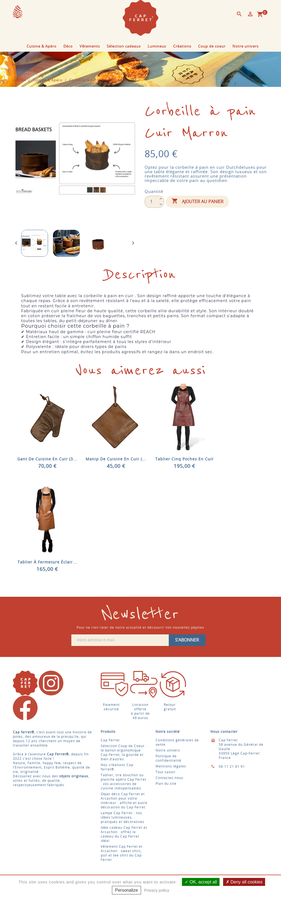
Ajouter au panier (197, 201)
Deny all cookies (244, 882)
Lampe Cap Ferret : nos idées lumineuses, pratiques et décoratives (122, 817)
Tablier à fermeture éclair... (47, 562)
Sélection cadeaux (124, 46)
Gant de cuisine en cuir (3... (47, 459)
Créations (182, 46)
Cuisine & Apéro (42, 46)
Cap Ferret (110, 740)
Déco (68, 46)
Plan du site (166, 783)
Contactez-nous (169, 778)
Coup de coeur (212, 46)
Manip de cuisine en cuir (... (116, 459)
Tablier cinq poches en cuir (184, 459)
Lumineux (157, 46)
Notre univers (245, 46)
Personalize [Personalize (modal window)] (126, 890)
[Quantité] (151, 202)
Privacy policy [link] (156, 890)
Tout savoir (166, 772)
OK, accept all (201, 882)
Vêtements (90, 46)
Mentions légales (171, 766)
